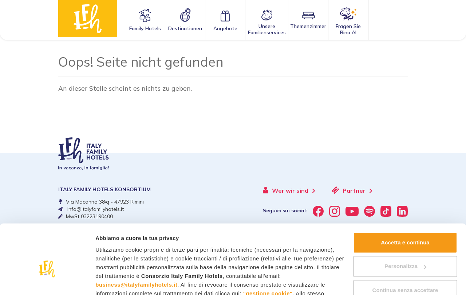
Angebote (225, 28)
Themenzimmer (308, 26)
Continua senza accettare (405, 248)
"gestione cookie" (268, 252)
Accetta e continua (405, 201)
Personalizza (405, 224)
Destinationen (185, 28)
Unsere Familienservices (267, 29)
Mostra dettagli (115, 281)
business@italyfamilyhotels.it (136, 243)
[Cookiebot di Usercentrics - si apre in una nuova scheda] (47, 280)
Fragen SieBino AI (348, 29)
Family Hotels (145, 28)
